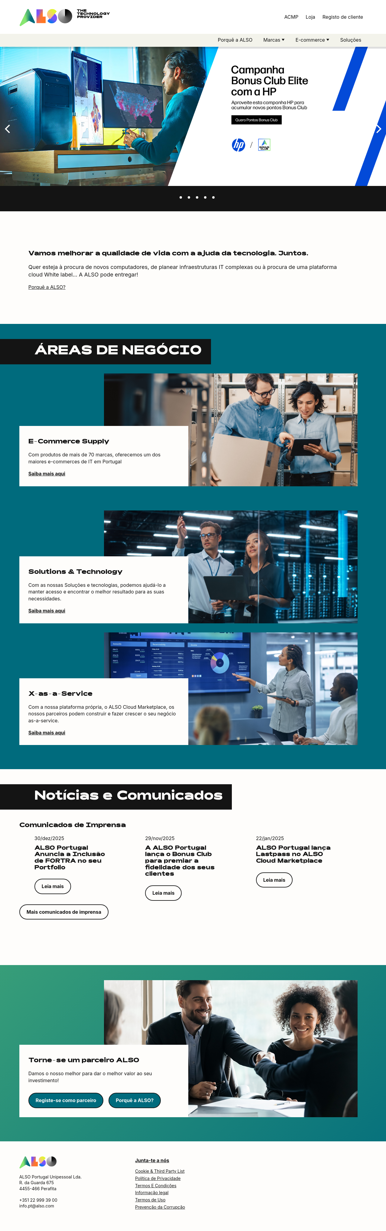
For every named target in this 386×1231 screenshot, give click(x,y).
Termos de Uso (150, 1201)
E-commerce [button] (311, 40)
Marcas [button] (272, 40)
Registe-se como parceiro (66, 1102)
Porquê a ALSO (235, 40)
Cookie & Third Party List (160, 1172)
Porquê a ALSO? (47, 289)
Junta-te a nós (152, 1162)
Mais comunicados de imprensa (64, 913)
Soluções (350, 40)
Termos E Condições (156, 1187)
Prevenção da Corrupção (160, 1208)
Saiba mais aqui (46, 475)
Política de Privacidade (158, 1179)
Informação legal (152, 1194)
